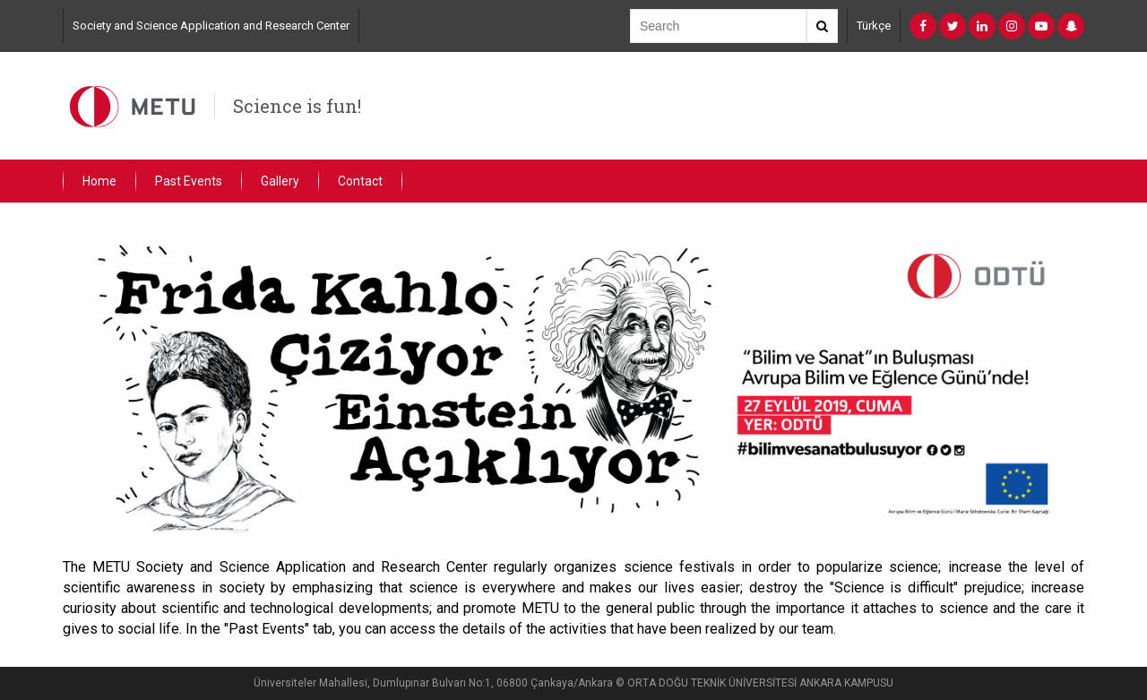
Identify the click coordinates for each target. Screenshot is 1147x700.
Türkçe (874, 25)
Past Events (188, 181)
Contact (360, 181)
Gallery (280, 181)
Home (99, 181)
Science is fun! (297, 105)
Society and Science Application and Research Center (211, 25)
